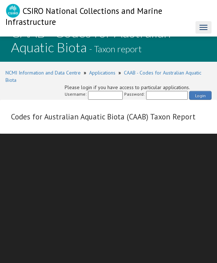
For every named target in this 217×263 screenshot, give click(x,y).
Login (200, 95)
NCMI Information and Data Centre (43, 72)
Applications (102, 72)
